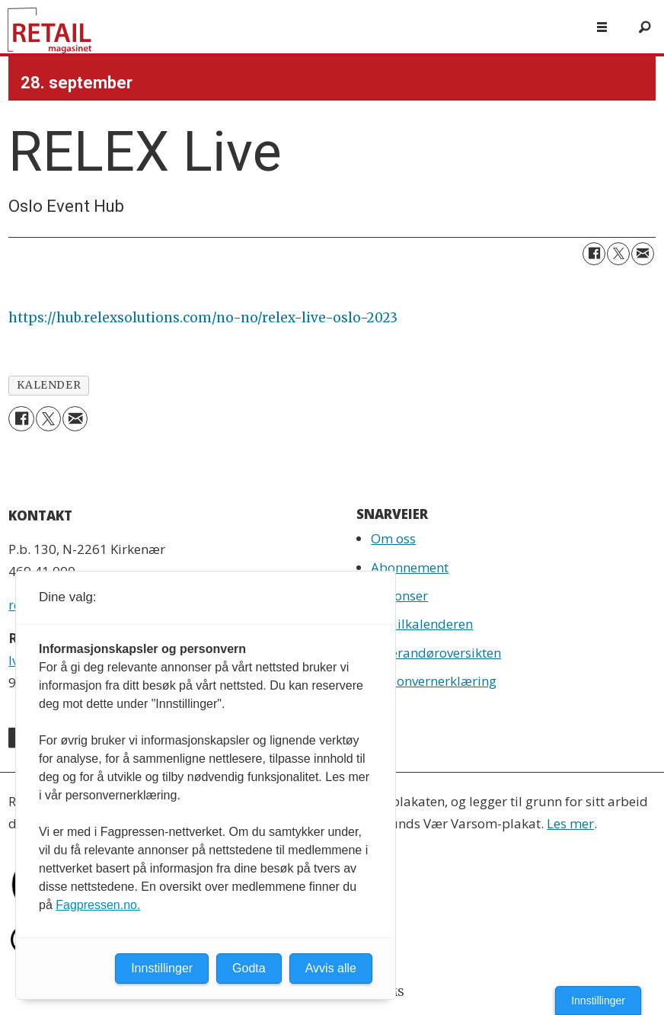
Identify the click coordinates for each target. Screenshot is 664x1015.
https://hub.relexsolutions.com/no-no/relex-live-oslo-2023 (202, 317)
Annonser (399, 595)
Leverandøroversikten (436, 652)
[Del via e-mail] (642, 253)
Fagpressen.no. (98, 904)
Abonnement (410, 567)
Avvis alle (330, 968)
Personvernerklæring (433, 681)
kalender (49, 385)
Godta (249, 968)
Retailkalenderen (422, 623)
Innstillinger (598, 1000)
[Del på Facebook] (594, 253)
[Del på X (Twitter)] (618, 253)
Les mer (570, 823)
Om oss (393, 538)
